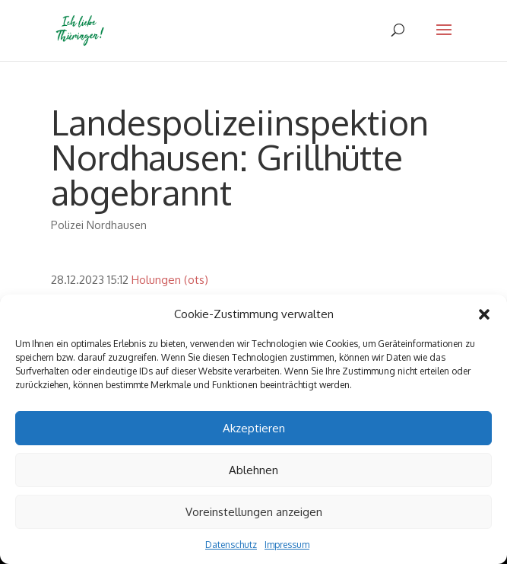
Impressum (287, 544)
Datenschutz (231, 544)
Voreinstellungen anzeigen (253, 512)
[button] (484, 314)
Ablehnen (253, 470)
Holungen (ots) (170, 279)
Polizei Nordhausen (99, 224)
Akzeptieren (254, 428)
